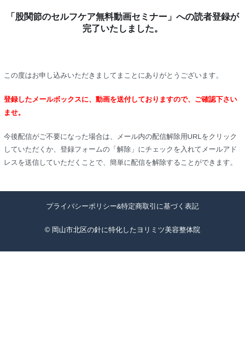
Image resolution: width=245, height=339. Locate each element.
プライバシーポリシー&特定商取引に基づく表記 (122, 206)
